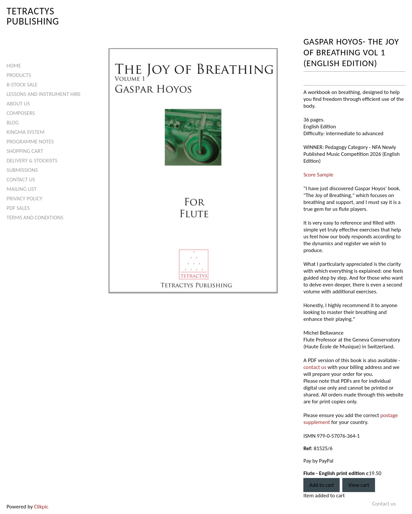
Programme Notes (30, 141)
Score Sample (318, 174)
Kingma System (26, 132)
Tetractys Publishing (33, 16)
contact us (314, 367)
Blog (13, 122)
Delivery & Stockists (32, 160)
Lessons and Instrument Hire (44, 94)
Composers (21, 113)
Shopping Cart (25, 151)
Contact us (21, 179)
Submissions (22, 170)
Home (14, 65)
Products (19, 75)
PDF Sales (18, 208)
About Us (18, 103)
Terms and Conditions (35, 217)
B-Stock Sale (22, 84)
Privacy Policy (24, 198)
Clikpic (41, 506)
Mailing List (22, 189)
